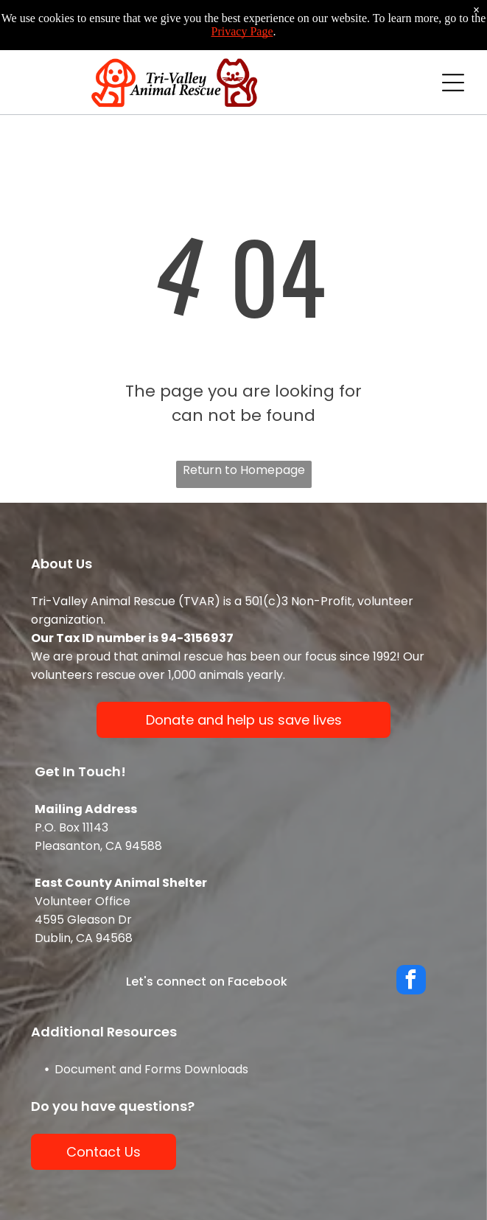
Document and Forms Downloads (151, 1069)
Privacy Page (242, 31)
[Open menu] (453, 83)
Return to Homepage (244, 469)
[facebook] (411, 981)
